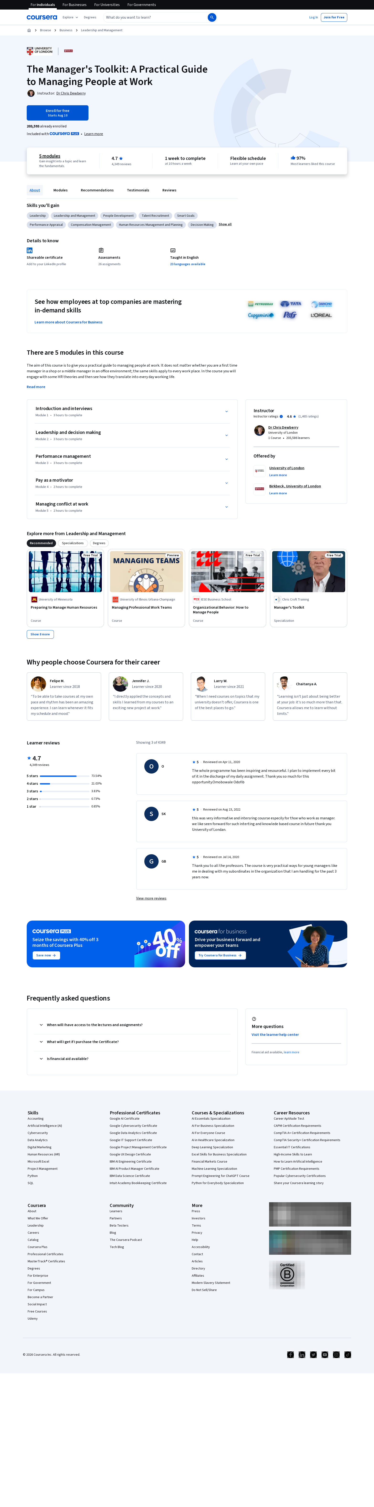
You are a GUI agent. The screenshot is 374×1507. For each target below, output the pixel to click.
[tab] (41, 543)
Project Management (42, 1168)
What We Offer (38, 1218)
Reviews (169, 190)
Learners (116, 1211)
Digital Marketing (40, 1147)
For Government (39, 1282)
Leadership (38, 215)
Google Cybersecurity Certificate (133, 1125)
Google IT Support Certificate (131, 1140)
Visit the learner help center (275, 1034)
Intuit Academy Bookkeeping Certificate (138, 1183)
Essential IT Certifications (292, 1147)
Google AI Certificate (125, 1118)
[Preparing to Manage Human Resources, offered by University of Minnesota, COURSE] (65, 607)
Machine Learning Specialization (214, 1168)
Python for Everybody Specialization (218, 1183)
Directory (198, 1268)
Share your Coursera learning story (299, 1183)
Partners (116, 1218)
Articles (197, 1261)
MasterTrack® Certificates (46, 1261)
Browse (45, 30)
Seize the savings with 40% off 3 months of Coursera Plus (65, 942)
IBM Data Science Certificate (130, 1176)
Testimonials (138, 190)
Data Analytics (38, 1140)
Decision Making (202, 224)
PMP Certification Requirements (296, 1168)
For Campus (36, 1290)
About (35, 190)
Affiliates (198, 1275)
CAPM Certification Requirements (297, 1125)
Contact (197, 1254)
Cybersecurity (38, 1133)
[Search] (212, 17)
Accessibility (201, 1247)
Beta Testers (119, 1225)
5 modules (49, 156)
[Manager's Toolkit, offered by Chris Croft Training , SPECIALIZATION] (308, 607)
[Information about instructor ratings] (281, 416)
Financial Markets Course (209, 1161)
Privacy (197, 1232)
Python (33, 1176)
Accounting (36, 1118)
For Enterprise (38, 1275)
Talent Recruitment (155, 215)
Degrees (34, 1268)
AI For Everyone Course (208, 1133)
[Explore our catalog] (71, 17)
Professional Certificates (45, 1254)
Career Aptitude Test (289, 1118)
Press (196, 1211)
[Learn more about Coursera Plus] (93, 134)
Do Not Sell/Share (204, 1290)
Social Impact (37, 1304)
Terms (196, 1225)
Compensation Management (91, 224)
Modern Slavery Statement (211, 1282)
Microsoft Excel (38, 1161)
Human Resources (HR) (44, 1154)
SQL (30, 1183)
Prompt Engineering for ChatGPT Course (220, 1176)
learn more (291, 1052)
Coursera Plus (37, 1247)
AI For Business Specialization (213, 1125)
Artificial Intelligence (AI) (45, 1125)
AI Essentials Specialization (211, 1118)
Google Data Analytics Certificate (133, 1133)
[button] (90, 17)
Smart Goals (186, 215)
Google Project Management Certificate (138, 1147)
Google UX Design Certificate (130, 1154)
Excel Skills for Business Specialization (219, 1154)
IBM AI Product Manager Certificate (134, 1168)
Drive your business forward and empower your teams (227, 942)
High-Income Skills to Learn (293, 1154)
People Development (118, 215)
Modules (60, 190)
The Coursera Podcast (126, 1240)
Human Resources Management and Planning (151, 224)
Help (195, 1240)
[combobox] (150, 17)
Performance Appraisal (46, 224)
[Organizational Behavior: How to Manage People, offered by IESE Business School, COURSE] (227, 610)
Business (66, 30)
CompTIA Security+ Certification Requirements (307, 1140)
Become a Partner (40, 1297)
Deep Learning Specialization (212, 1147)
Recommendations (97, 190)
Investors (198, 1218)
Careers (33, 1232)
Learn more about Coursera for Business (68, 322)
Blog (113, 1232)
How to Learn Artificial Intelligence (298, 1161)
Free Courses (37, 1311)
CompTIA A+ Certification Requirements (302, 1133)
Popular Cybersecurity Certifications (300, 1176)
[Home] (29, 30)
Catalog (33, 1240)
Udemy (33, 1318)
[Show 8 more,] (40, 634)
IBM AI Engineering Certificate (131, 1161)
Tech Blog (117, 1247)
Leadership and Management (101, 30)
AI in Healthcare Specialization (213, 1140)
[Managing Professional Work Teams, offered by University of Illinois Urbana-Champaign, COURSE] (146, 607)
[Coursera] (42, 17)
